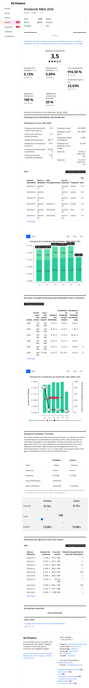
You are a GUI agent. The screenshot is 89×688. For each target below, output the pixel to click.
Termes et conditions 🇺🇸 (67, 683)
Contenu (48, 656)
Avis (32, 658)
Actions (33, 13)
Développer (31, 221)
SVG (68, 236)
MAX (33, 236)
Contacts (26, 658)
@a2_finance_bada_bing (77, 644)
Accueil (26, 13)
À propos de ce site (37, 653)
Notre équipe (39, 656)
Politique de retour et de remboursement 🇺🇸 (67, 680)
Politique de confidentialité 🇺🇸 (69, 676)
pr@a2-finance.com (75, 665)
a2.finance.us (76, 646)
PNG (74, 236)
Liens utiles (79, 44)
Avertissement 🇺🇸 (64, 672)
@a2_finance (73, 651)
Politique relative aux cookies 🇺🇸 (70, 669)
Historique (28, 41)
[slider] (42, 519)
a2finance (74, 649)
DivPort (48, 449)
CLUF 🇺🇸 (61, 674)
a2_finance (67, 653)
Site (27, 626)
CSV (81, 236)
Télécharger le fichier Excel (76, 172)
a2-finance (72, 656)
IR (33, 626)
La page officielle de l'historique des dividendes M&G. (45, 623)
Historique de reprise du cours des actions (57, 44)
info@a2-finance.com (65, 662)
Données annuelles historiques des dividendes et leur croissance (57, 41)
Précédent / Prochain (32, 44)
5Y (28, 236)
